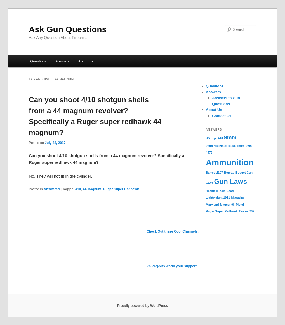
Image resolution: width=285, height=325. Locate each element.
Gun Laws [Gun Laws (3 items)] (230, 181)
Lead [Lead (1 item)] (230, 190)
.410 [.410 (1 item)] (220, 138)
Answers (62, 61)
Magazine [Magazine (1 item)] (237, 197)
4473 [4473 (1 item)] (209, 152)
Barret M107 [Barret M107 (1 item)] (214, 172)
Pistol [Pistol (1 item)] (240, 204)
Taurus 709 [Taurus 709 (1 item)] (246, 211)
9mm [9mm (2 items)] (230, 137)
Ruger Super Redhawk (121, 189)
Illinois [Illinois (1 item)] (221, 190)
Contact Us (221, 116)
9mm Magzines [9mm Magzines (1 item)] (216, 145)
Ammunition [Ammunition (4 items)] (230, 162)
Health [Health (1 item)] (210, 190)
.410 (77, 189)
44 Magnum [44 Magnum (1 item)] (236, 145)
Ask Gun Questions (68, 29)
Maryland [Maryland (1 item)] (212, 204)
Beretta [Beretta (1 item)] (229, 172)
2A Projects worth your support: (172, 266)
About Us (85, 61)
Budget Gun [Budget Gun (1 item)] (244, 172)
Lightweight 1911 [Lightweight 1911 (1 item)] (218, 197)
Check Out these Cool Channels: (173, 231)
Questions (38, 61)
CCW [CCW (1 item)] (209, 182)
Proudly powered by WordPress (142, 306)
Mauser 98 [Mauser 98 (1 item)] (227, 204)
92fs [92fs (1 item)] (249, 145)
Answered (52, 189)
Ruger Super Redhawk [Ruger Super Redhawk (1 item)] (222, 211)
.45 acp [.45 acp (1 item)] (211, 138)
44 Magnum (92, 189)
